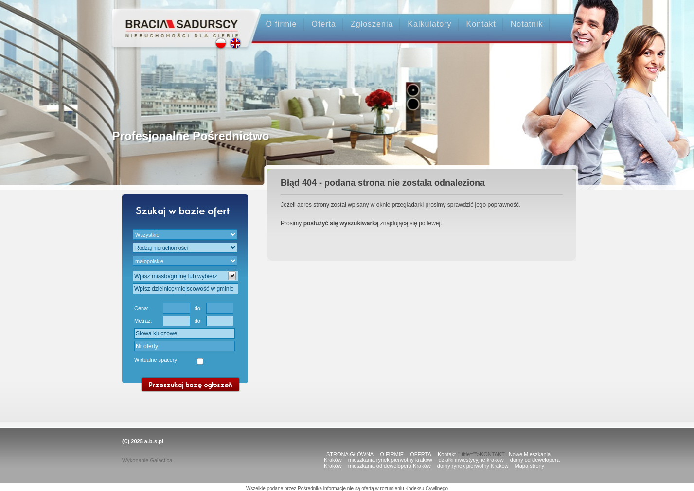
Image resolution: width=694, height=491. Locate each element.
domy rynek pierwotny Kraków (473, 466)
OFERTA (420, 454)
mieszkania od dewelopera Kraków (389, 466)
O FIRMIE (392, 454)
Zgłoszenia (372, 24)
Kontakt (481, 24)
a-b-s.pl (153, 441)
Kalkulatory (429, 24)
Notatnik (527, 24)
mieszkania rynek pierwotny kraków (390, 460)
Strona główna (177, 20)
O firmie (281, 24)
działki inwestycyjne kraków (471, 460)
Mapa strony (530, 466)
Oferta (324, 24)
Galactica (161, 460)
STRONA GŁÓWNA (350, 454)
